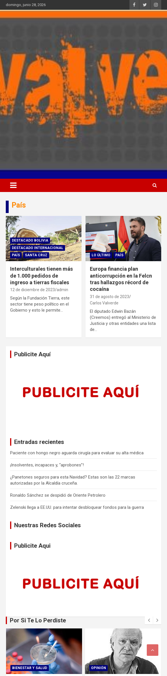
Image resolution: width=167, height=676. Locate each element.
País (16, 255)
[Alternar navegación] (13, 185)
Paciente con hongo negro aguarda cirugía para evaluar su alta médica (77, 452)
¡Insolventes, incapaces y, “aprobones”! (47, 465)
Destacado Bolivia (30, 240)
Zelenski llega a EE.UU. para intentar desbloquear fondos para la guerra (77, 507)
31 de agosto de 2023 (109, 296)
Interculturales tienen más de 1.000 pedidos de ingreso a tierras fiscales (41, 275)
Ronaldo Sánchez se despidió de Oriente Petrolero (57, 495)
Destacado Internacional (37, 248)
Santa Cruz (36, 255)
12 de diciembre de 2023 (32, 289)
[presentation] (149, 620)
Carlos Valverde (104, 303)
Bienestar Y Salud (29, 668)
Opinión (98, 668)
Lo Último (101, 255)
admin (62, 289)
